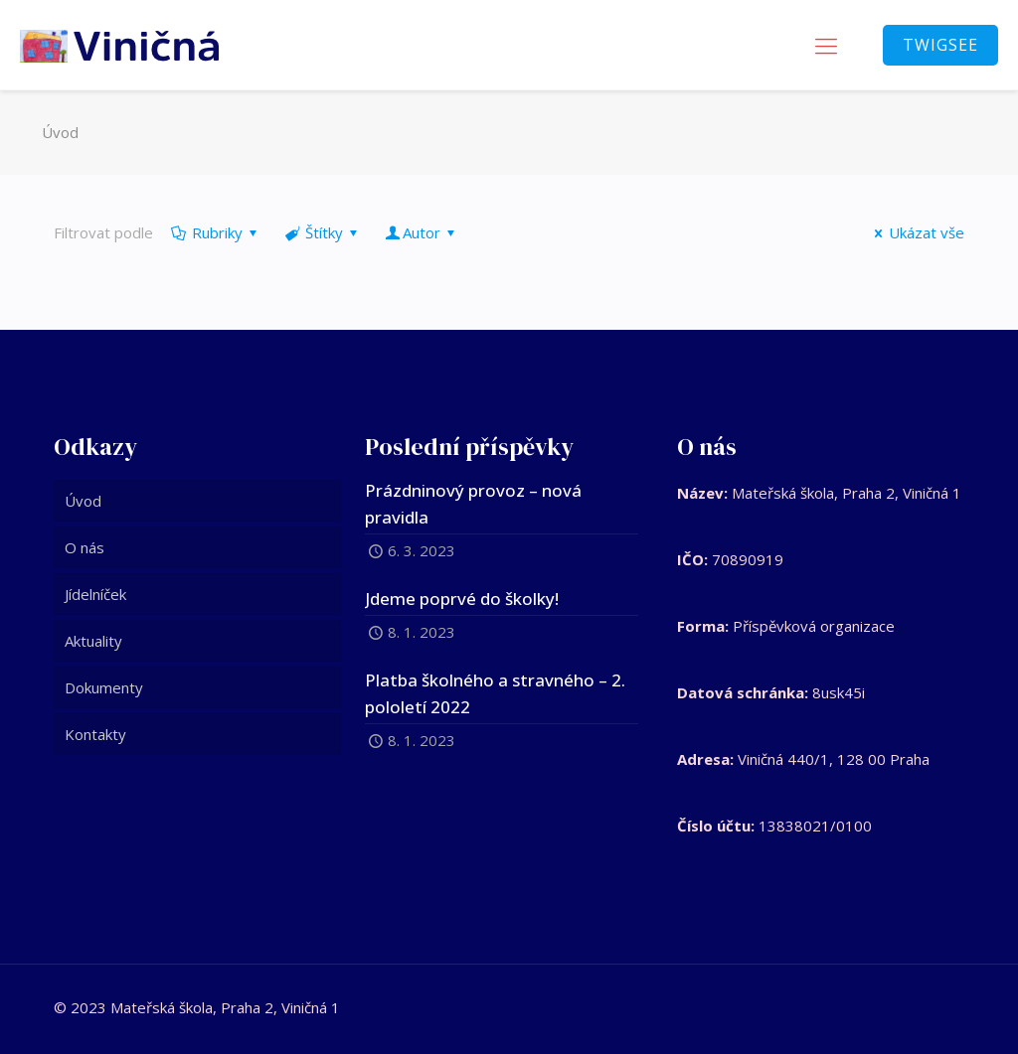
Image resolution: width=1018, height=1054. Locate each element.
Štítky (322, 232)
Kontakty (95, 734)
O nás (84, 547)
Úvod (60, 132)
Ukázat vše (916, 232)
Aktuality (93, 641)
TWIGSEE (940, 45)
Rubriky (215, 232)
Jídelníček (95, 594)
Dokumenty (104, 687)
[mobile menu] (826, 45)
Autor (421, 232)
